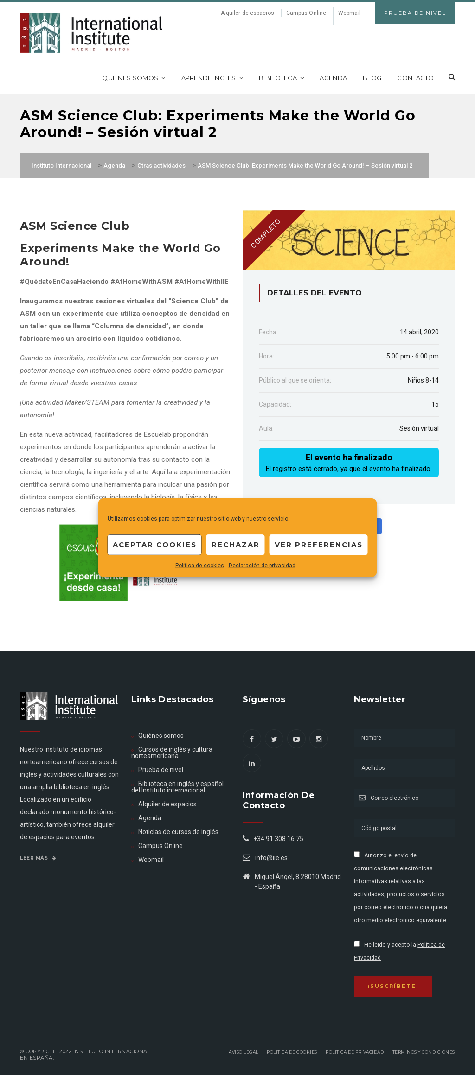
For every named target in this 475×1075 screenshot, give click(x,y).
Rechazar (236, 544)
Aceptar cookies (155, 544)
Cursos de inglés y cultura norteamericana (171, 753)
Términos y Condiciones (423, 1052)
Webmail (349, 13)
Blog (372, 78)
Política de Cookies (292, 1052)
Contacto (415, 78)
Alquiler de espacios (247, 13)
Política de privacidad (355, 1052)
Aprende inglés (212, 78)
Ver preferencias (319, 544)
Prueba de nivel (160, 769)
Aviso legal (243, 1052)
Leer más (38, 858)
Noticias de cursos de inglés (178, 832)
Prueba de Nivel (415, 13)
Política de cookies (199, 565)
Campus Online (306, 13)
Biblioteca (281, 78)
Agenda (333, 78)
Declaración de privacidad (262, 565)
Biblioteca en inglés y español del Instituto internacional (177, 787)
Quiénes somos (133, 78)
